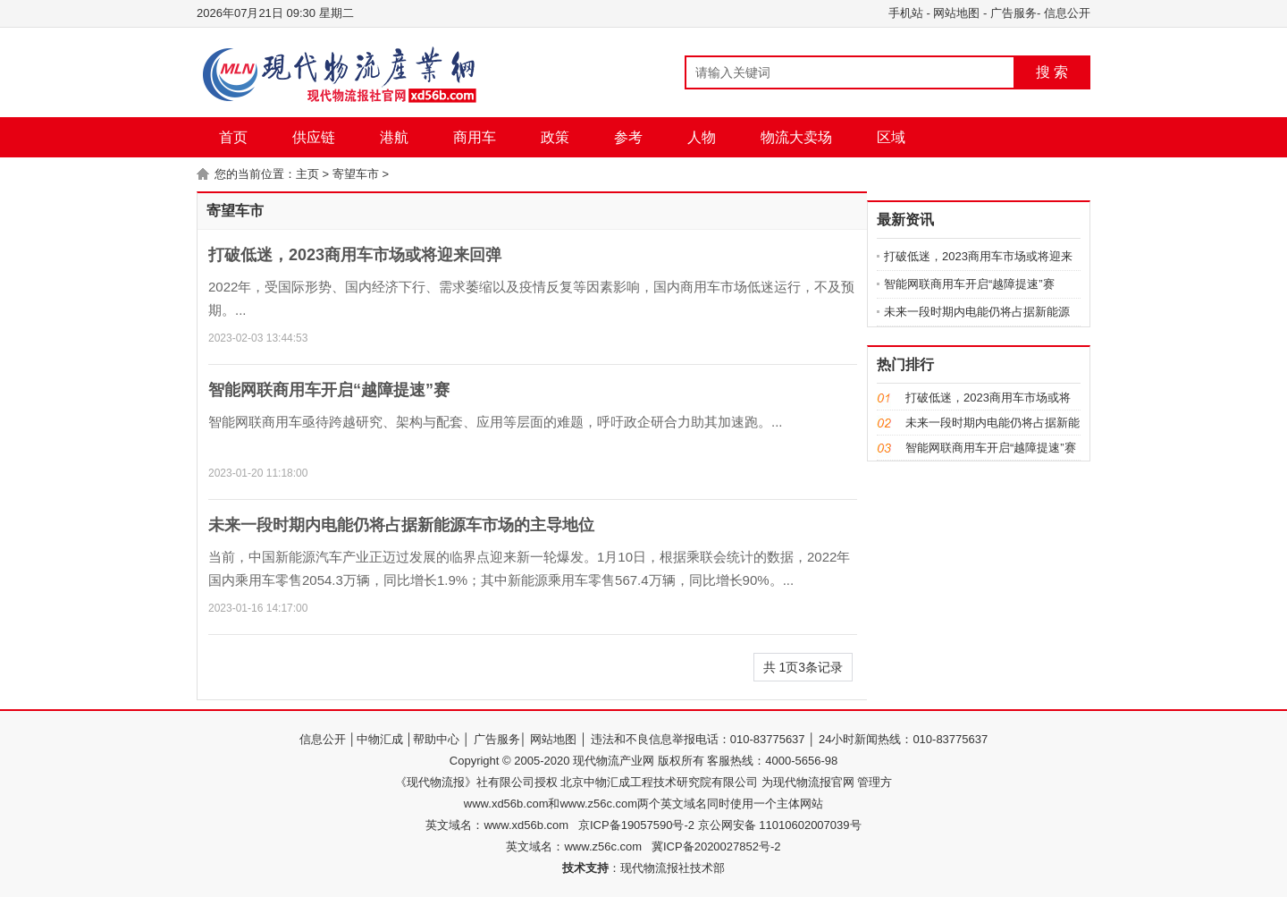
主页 (307, 174)
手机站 (905, 13)
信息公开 (1067, 13)
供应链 (313, 137)
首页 (233, 137)
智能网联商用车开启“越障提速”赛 (329, 390)
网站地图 (956, 13)
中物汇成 (380, 739)
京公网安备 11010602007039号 (777, 825)
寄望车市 (355, 174)
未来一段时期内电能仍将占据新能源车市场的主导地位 (401, 525)
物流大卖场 (796, 137)
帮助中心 (436, 739)
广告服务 (1013, 13)
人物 (701, 137)
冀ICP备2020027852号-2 (716, 846)
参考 (628, 137)
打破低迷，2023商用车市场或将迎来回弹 (354, 255)
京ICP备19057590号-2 (636, 825)
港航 (394, 137)
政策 (555, 137)
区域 (891, 137)
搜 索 (1052, 72)
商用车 (474, 137)
